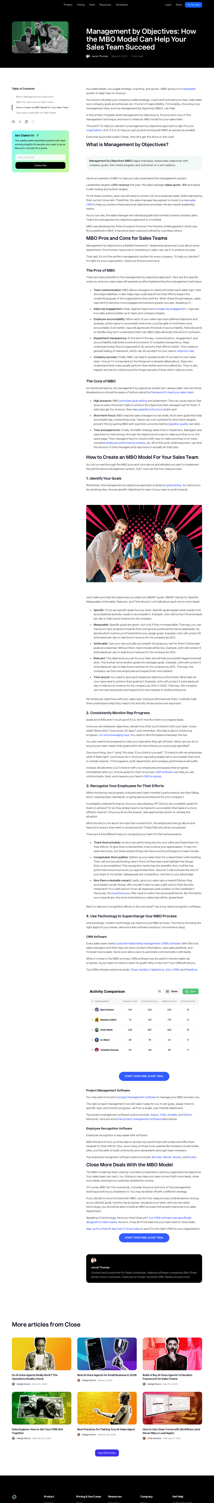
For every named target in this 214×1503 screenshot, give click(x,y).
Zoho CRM (172, 969)
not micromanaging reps (114, 735)
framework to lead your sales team (172, 392)
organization (94, 130)
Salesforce (157, 969)
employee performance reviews (125, 442)
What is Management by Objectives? (35, 96)
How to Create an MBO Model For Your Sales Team (42, 107)
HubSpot (144, 969)
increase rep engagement (170, 308)
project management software (137, 1097)
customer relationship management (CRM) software (148, 943)
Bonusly (157, 1157)
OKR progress (152, 776)
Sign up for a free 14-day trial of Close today (113, 1228)
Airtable (172, 1114)
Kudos (192, 1157)
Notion (188, 1114)
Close (133, 969)
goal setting (173, 485)
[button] (68, 4)
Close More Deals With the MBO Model (36, 112)
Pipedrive (191, 969)
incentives (118, 893)
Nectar (167, 1157)
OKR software (164, 772)
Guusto (177, 1157)
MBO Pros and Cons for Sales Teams (35, 102)
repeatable (189, 88)
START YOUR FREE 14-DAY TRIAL (144, 1076)
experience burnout (150, 409)
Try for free (193, 4)
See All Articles (107, 1452)
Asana (154, 1114)
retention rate (185, 351)
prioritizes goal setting (133, 400)
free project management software (139, 1119)
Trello (162, 1114)
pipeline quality (178, 424)
